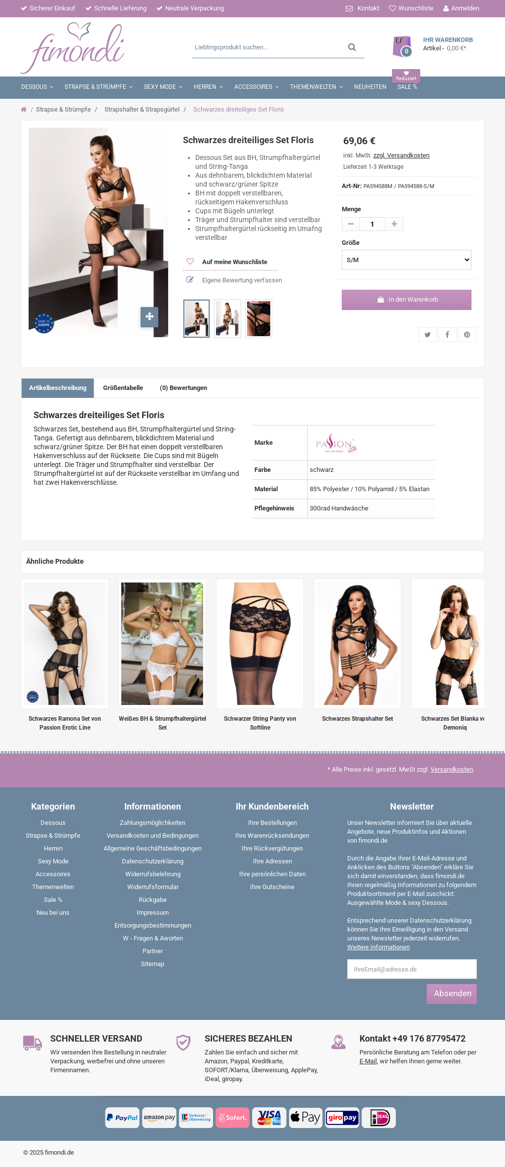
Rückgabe (153, 899)
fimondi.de (59, 1152)
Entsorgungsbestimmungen (152, 925)
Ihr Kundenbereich (272, 806)
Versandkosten (452, 769)
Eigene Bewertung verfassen (241, 280)
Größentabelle (123, 387)
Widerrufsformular (153, 887)
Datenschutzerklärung (152, 861)
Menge (351, 209)
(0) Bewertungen (183, 387)
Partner (153, 951)
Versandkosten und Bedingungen (153, 835)
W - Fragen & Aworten (153, 938)
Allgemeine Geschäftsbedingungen (153, 848)
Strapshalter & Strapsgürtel (142, 109)
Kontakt (368, 8)
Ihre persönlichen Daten (272, 874)
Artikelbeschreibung (57, 387)
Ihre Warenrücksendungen (272, 835)
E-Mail (368, 1061)
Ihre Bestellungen (272, 822)
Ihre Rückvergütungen (272, 848)
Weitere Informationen (378, 947)
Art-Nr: (352, 186)
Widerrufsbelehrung (152, 874)
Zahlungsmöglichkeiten (152, 822)
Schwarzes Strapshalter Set (357, 718)
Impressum (153, 912)
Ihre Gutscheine (272, 887)
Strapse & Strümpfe (63, 109)
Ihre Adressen (272, 861)
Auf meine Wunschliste (234, 262)
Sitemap (152, 964)
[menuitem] (53, 824)
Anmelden (465, 8)
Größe (351, 242)
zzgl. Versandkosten (401, 155)
